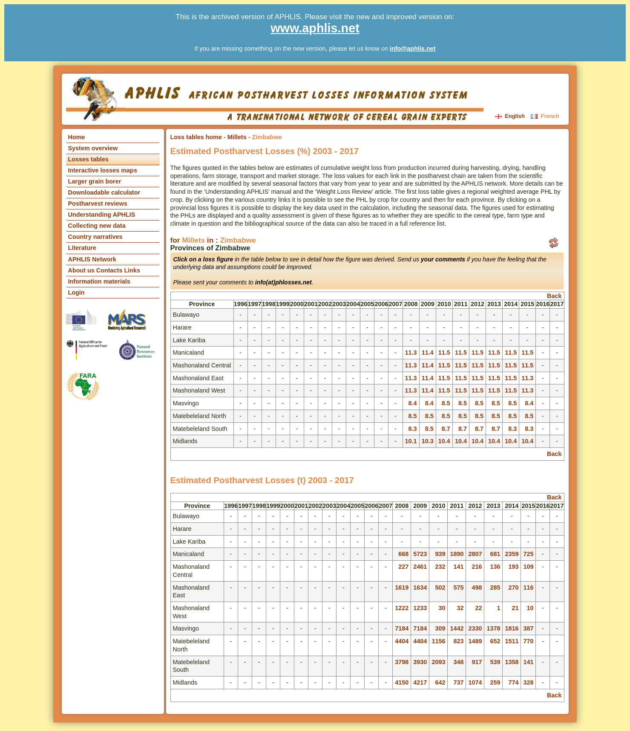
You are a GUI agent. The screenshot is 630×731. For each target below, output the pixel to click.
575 (458, 587)
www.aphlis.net (315, 28)
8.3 (412, 428)
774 (513, 682)
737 (458, 682)
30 (441, 608)
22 (478, 608)
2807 (475, 553)
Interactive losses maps (102, 170)
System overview (93, 148)
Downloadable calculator (104, 192)
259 (495, 682)
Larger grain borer (94, 181)
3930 (420, 662)
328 (528, 682)
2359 (511, 553)
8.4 (412, 403)
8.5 (446, 403)
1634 (420, 587)
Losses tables (88, 159)
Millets (237, 137)
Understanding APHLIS (101, 214)
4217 (420, 682)
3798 (401, 662)
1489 (475, 641)
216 (477, 566)
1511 (511, 641)
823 (458, 641)
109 (528, 566)
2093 (438, 662)
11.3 (411, 352)
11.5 (444, 352)
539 (495, 662)
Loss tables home (196, 137)
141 (458, 566)
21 (515, 608)
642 (440, 682)
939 (440, 553)
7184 (401, 628)
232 (440, 566)
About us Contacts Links (104, 270)
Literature (82, 247)
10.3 (428, 441)
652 (495, 641)
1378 (493, 628)
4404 (401, 641)
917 (477, 662)
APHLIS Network (92, 259)
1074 (475, 682)
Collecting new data (97, 225)
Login (76, 292)
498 (477, 587)
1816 (511, 628)
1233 (420, 608)
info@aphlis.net (413, 48)
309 (440, 628)
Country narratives (95, 236)
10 (529, 608)
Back (554, 295)
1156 (438, 641)
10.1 (411, 441)
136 (495, 566)
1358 (511, 662)
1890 (456, 553)
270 (513, 587)
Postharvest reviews (97, 203)
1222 (401, 608)
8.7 (446, 428)
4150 (401, 682)
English (510, 116)
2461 (420, 566)
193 (513, 566)
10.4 (444, 441)
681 (495, 553)
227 (403, 566)
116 (528, 587)
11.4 (428, 352)
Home (76, 137)
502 (440, 587)
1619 (401, 587)
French (545, 116)
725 (528, 553)
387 (528, 628)
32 (460, 608)
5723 (420, 553)
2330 (475, 628)
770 (528, 641)
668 (403, 553)
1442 (456, 628)
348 (458, 662)
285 (495, 587)
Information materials (99, 281)
